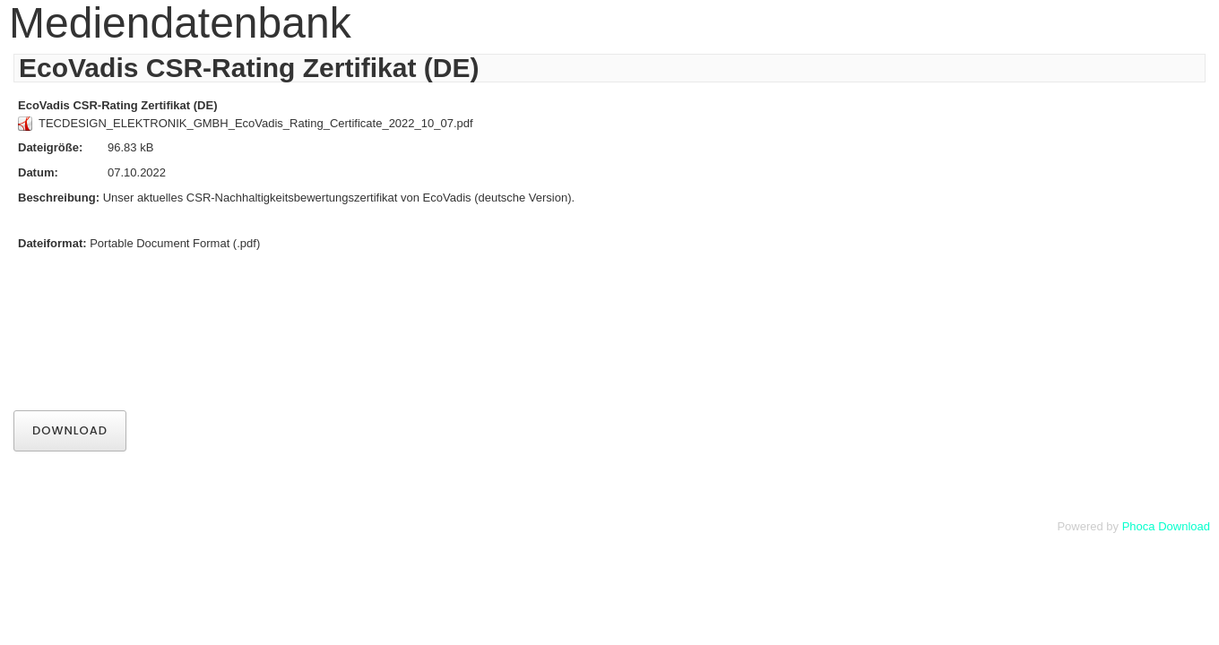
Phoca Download (1166, 526)
